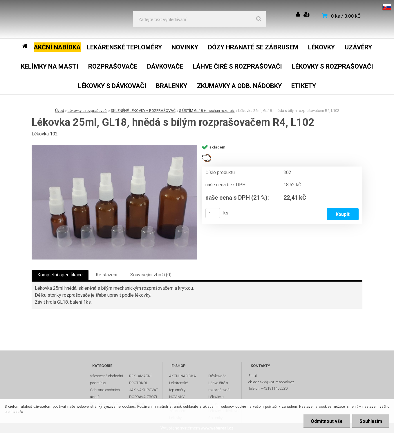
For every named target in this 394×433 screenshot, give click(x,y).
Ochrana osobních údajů (105, 393)
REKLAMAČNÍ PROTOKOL (140, 379)
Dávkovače (217, 376)
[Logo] (47, 19)
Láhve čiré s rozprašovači (219, 386)
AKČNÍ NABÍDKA (182, 376)
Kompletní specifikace (60, 275)
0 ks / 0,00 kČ (346, 16)
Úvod (59, 110)
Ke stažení (106, 275)
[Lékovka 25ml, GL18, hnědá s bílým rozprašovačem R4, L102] (114, 202)
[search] (259, 19)
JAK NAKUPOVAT (143, 390)
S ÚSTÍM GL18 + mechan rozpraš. (207, 110)
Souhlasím (370, 421)
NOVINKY (177, 397)
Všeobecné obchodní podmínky (106, 379)
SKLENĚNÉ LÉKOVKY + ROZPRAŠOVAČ (143, 110)
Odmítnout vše (327, 421)
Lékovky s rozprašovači (87, 110)
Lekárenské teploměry (178, 386)
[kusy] (212, 213)
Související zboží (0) (150, 275)
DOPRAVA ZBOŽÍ (143, 397)
